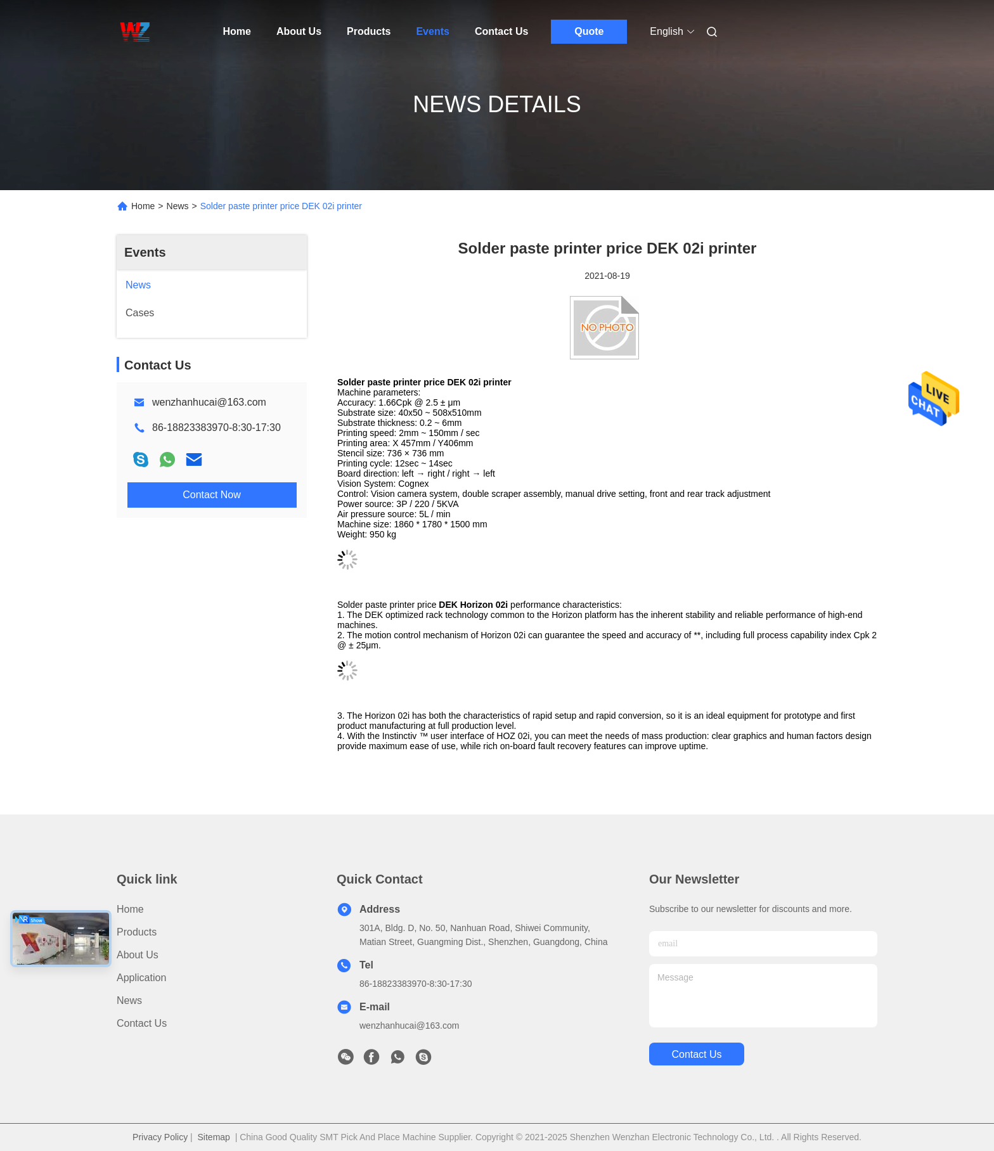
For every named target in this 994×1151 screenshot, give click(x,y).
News (178, 206)
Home (237, 31)
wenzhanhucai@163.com (209, 402)
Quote (589, 31)
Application (141, 977)
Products (368, 31)
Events (432, 31)
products (137, 932)
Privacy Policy (160, 1137)
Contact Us (501, 31)
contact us (696, 1054)
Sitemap (214, 1137)
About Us (298, 31)
